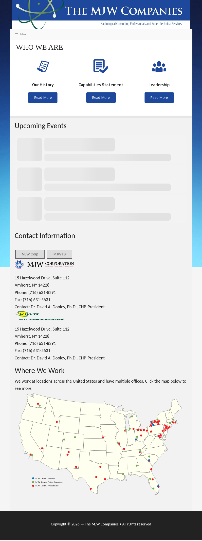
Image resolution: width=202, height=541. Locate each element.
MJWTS (60, 255)
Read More (43, 98)
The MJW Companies (102, 525)
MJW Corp (30, 255)
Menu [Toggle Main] (21, 35)
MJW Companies (101, 15)
